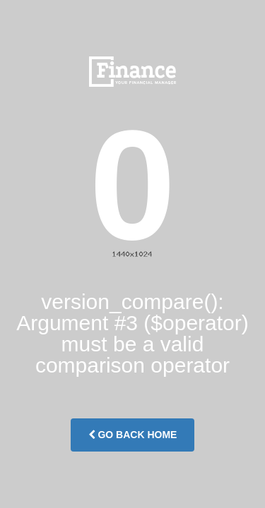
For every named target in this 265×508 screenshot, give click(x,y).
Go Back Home (132, 434)
